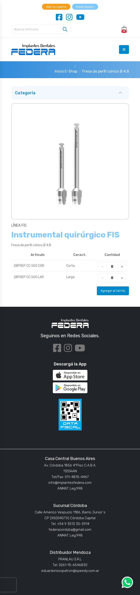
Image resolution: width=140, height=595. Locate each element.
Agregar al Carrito (113, 290)
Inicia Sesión (85, 7)
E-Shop (71, 71)
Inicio (59, 71)
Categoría (25, 92)
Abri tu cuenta (56, 7)
